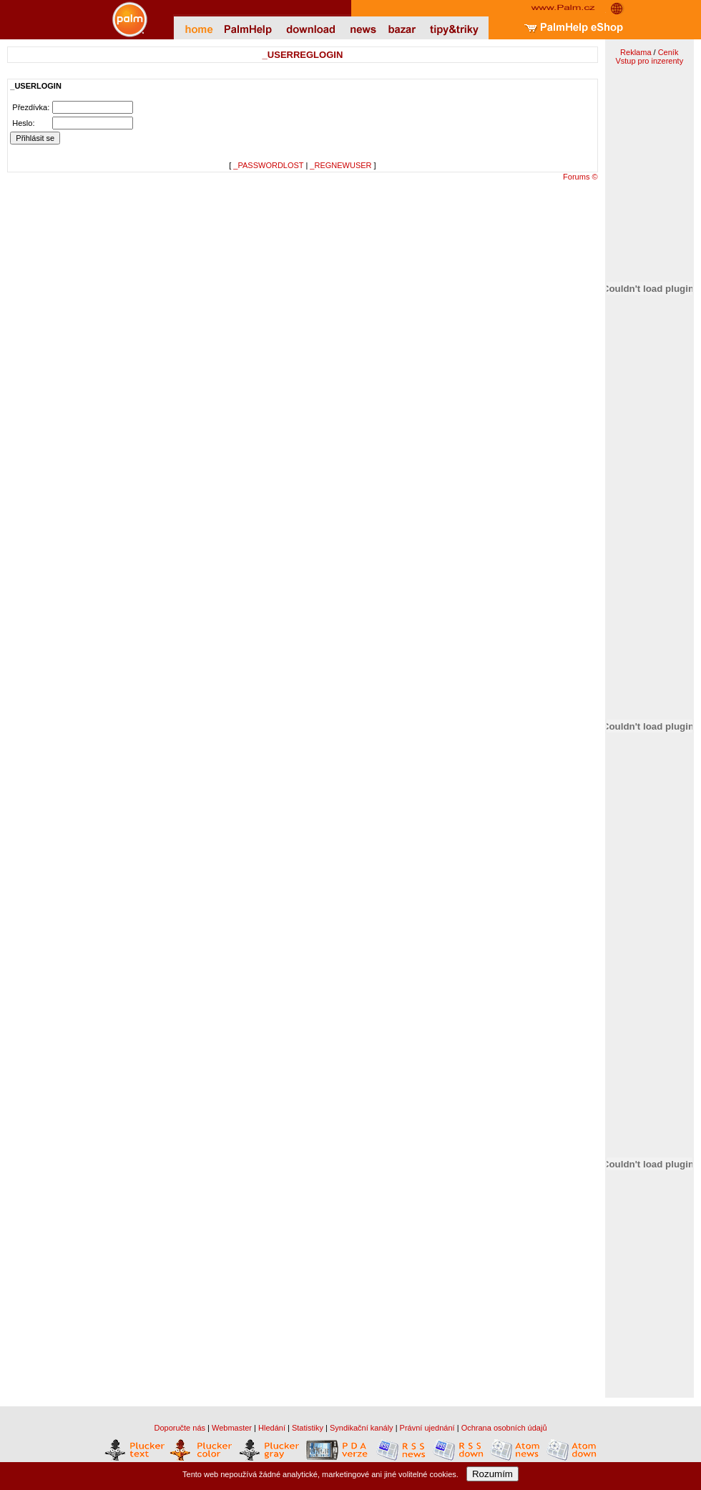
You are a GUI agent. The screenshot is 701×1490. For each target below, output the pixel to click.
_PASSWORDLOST (268, 165)
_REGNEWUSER (340, 165)
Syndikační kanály (361, 1427)
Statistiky (307, 1427)
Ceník (668, 52)
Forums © (580, 176)
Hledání (271, 1427)
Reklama (635, 52)
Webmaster (232, 1427)
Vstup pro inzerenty (649, 61)
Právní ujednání (427, 1427)
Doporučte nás (179, 1427)
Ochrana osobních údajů (504, 1427)
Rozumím (492, 1474)
